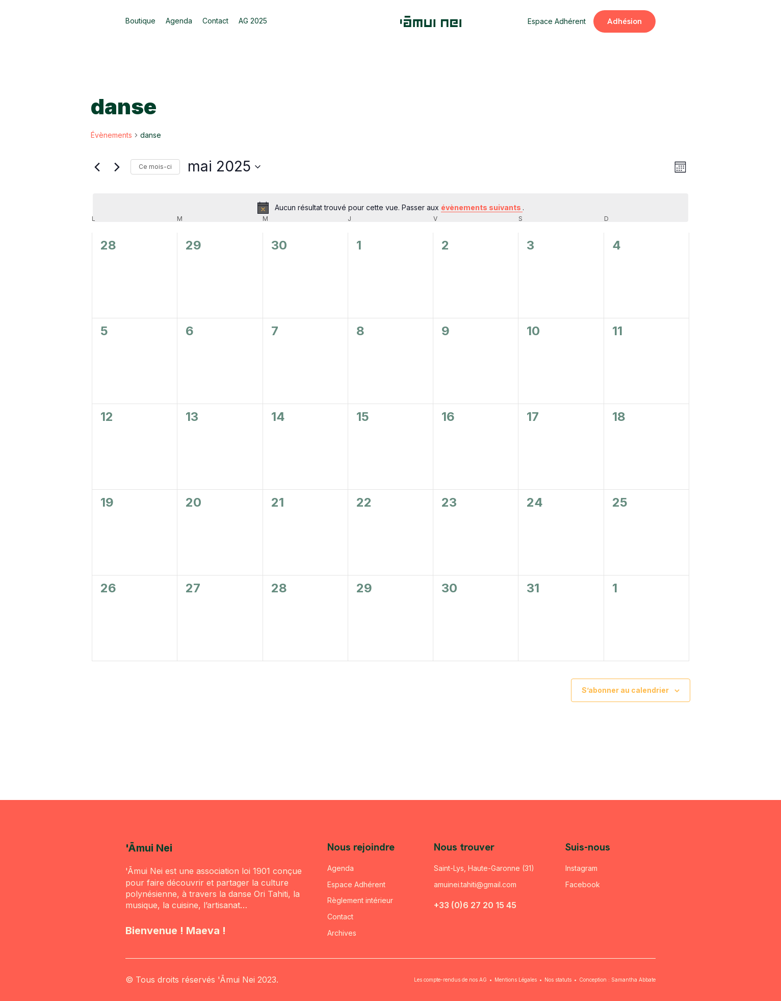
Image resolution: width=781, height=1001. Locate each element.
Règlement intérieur (360, 900)
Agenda (179, 21)
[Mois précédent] (97, 167)
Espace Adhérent (557, 21)
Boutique (140, 21)
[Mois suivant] (117, 167)
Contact (215, 21)
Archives (341, 933)
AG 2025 (253, 21)
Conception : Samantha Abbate (617, 980)
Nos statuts (557, 980)
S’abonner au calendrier (625, 690)
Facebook (582, 884)
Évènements (111, 135)
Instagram (581, 868)
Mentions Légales (515, 980)
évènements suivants (482, 207)
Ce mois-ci (155, 166)
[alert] (390, 207)
